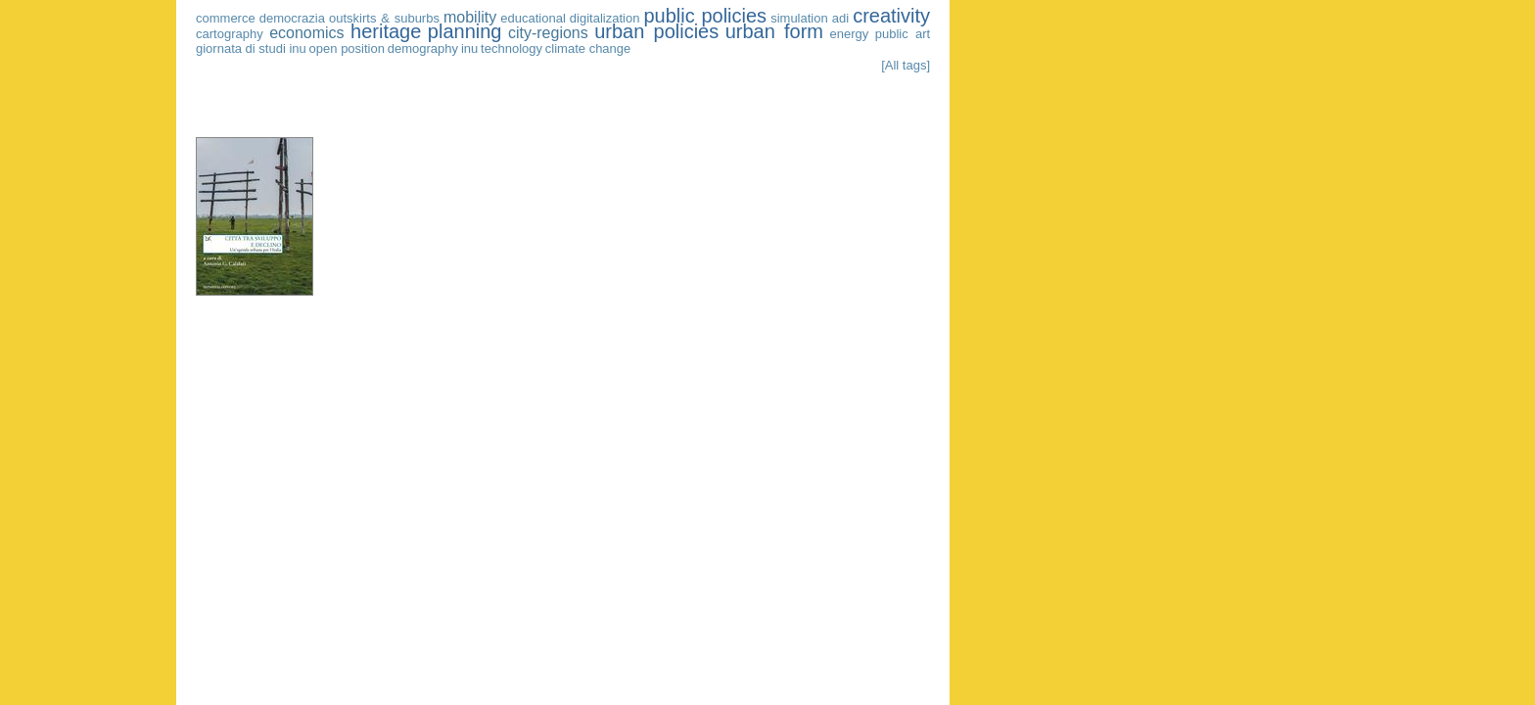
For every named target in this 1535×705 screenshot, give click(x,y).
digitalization (605, 18)
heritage (385, 31)
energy (849, 33)
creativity (891, 15)
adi (840, 18)
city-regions (548, 32)
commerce (226, 18)
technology (511, 48)
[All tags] (905, 65)
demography (423, 48)
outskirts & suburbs (384, 18)
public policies (705, 15)
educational (533, 18)
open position (347, 48)
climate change (587, 48)
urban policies (656, 31)
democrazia (292, 18)
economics (306, 32)
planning (465, 31)
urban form (774, 31)
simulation (799, 18)
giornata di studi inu (251, 48)
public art (902, 33)
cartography (229, 33)
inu (469, 48)
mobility (469, 17)
